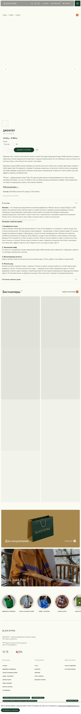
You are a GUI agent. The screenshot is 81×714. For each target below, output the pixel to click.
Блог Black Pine (15, 580)
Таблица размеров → (11, 187)
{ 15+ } (28, 579)
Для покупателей (17, 541)
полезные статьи (67, 580)
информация (69, 541)
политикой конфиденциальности (68, 706)
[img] (77, 3)
